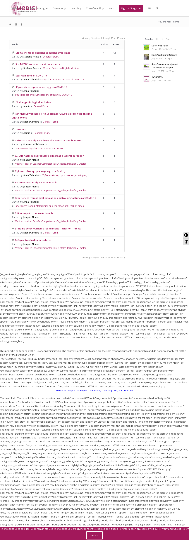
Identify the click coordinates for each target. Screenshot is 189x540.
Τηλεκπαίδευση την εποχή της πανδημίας (40, 171)
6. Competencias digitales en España (36, 182)
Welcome (61, 390)
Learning (108, 390)
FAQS (117, 390)
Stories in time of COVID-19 (31, 75)
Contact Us (127, 390)
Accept (94, 535)
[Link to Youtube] (16, 24)
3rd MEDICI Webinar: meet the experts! (38, 64)
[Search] (157, 8)
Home (176, 21)
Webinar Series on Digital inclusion (61, 68)
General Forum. (42, 106)
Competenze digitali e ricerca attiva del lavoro (39, 148)
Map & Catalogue (78, 390)
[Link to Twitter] (10, 24)
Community (95, 390)
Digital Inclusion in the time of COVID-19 (63, 79)
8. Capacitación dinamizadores (33, 240)
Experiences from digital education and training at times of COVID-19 (55, 198)
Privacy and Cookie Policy (174, 528)
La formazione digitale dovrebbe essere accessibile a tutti (49, 140)
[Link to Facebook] (21, 24)
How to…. (21, 129)
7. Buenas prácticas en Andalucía (34, 213)
